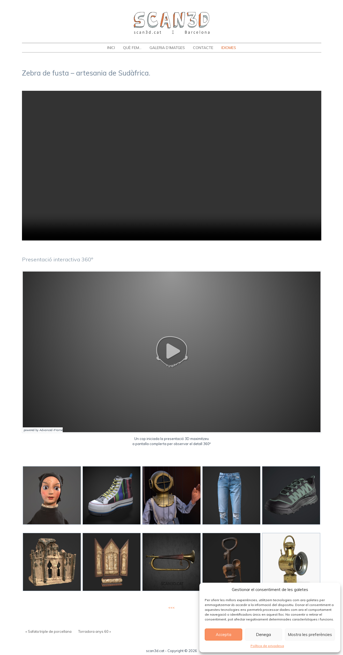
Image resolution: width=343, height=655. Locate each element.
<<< (171, 607)
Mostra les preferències (310, 634)
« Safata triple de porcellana (48, 631)
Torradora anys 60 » (94, 631)
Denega (263, 634)
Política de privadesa (267, 646)
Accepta (223, 634)
